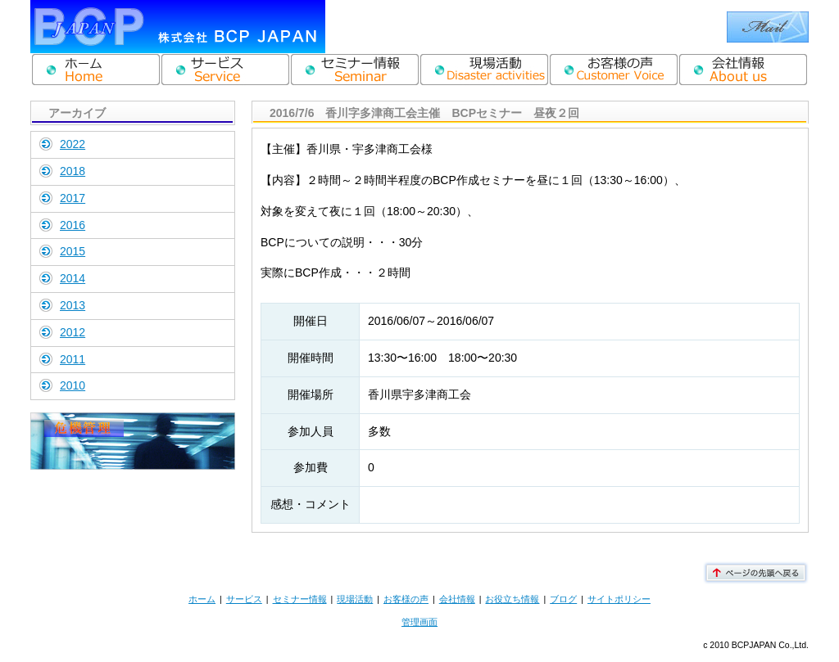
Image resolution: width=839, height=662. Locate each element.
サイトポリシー (619, 599)
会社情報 (457, 599)
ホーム (201, 599)
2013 (72, 305)
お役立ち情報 (512, 599)
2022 (72, 144)
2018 (72, 171)
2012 (72, 332)
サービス (244, 599)
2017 (72, 198)
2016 (72, 225)
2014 (72, 278)
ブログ (563, 599)
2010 (72, 385)
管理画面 (419, 622)
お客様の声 (406, 599)
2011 (72, 359)
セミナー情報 (300, 599)
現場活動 (355, 599)
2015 (72, 251)
